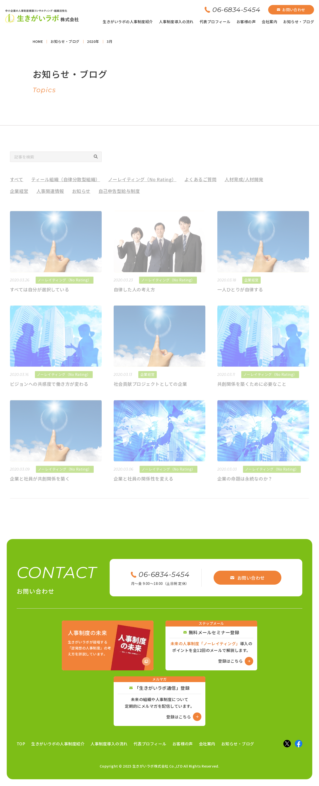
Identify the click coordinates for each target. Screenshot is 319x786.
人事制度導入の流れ (176, 21)
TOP (21, 744)
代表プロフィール (215, 21)
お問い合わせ (291, 9)
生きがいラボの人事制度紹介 (128, 21)
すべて (16, 183)
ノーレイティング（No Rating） (142, 183)
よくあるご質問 (200, 183)
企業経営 (19, 195)
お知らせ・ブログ (298, 21)
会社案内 (269, 21)
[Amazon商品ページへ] (108, 645)
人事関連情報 (50, 195)
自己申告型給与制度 (119, 195)
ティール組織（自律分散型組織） (65, 183)
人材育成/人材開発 (244, 183)
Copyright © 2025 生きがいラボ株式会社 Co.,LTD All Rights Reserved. (160, 766)
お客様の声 (246, 21)
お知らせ (81, 195)
